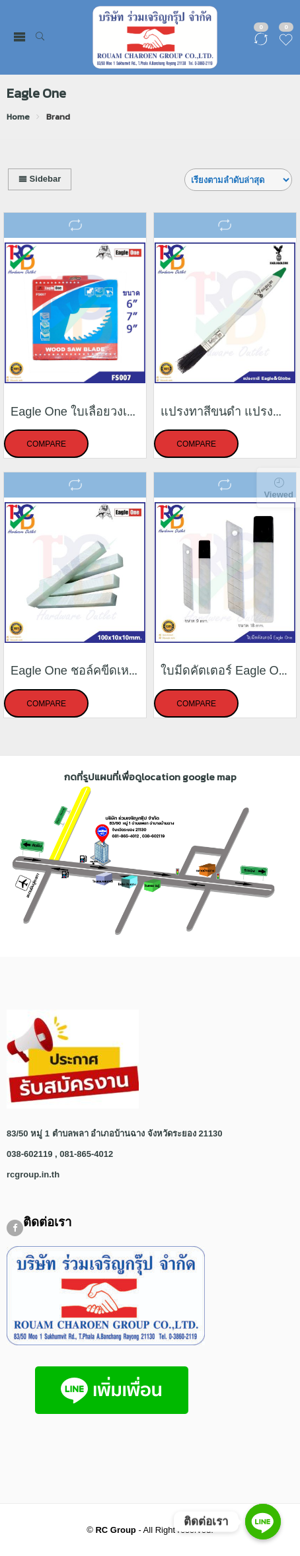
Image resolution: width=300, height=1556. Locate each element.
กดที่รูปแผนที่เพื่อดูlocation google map (150, 776)
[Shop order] (238, 179)
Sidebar (40, 179)
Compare (46, 444)
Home (18, 116)
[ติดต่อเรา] (263, 1521)
